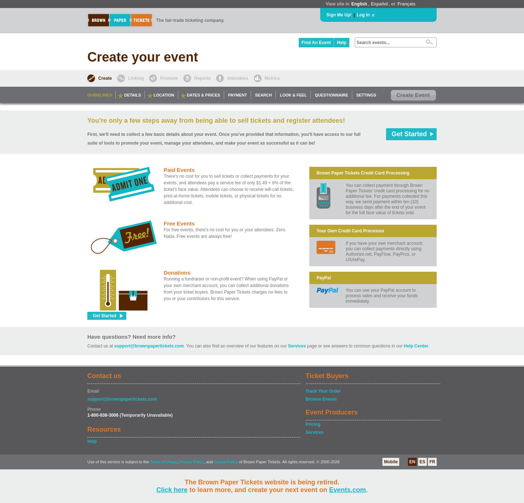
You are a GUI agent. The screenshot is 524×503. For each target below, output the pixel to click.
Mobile (391, 461)
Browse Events (321, 399)
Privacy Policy (191, 462)
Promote (169, 78)
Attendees (237, 78)
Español (379, 4)
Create (105, 78)
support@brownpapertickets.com (149, 346)
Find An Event (316, 42)
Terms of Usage (163, 462)
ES (422, 461)
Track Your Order (323, 391)
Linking (136, 78)
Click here (171, 490)
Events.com (347, 490)
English (359, 4)
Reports (202, 78)
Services (297, 346)
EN (412, 461)
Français (406, 4)
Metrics (272, 78)
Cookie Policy (226, 462)
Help (341, 42)
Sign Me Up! (339, 14)
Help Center (416, 346)
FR (432, 461)
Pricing (313, 424)
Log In (363, 14)
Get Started (409, 134)
